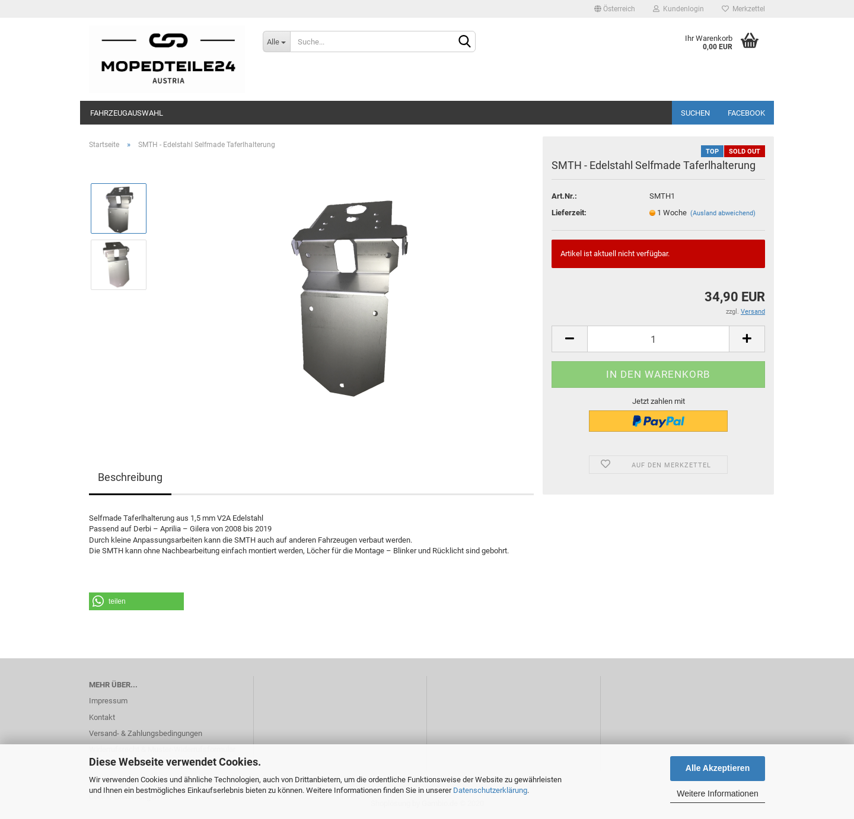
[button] (136, 601)
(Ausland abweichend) (723, 213)
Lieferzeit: (569, 212)
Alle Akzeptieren (718, 768)
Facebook (746, 113)
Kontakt (102, 717)
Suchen (695, 113)
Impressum (108, 700)
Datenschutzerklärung (490, 790)
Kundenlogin (678, 9)
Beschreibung (130, 477)
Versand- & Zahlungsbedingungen (145, 733)
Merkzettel (743, 9)
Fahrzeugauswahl (126, 113)
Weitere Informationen (717, 793)
